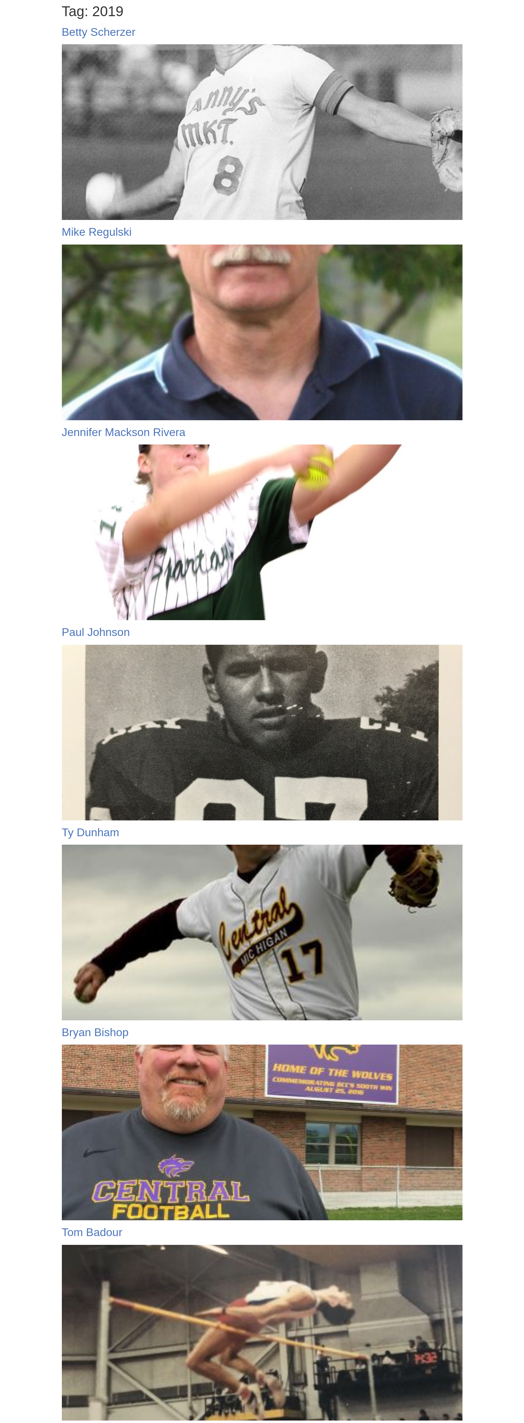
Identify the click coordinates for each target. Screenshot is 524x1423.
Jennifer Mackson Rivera (124, 432)
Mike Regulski (97, 232)
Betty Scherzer (99, 32)
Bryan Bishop (95, 1032)
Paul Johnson (96, 632)
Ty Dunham (90, 832)
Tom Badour (92, 1232)
